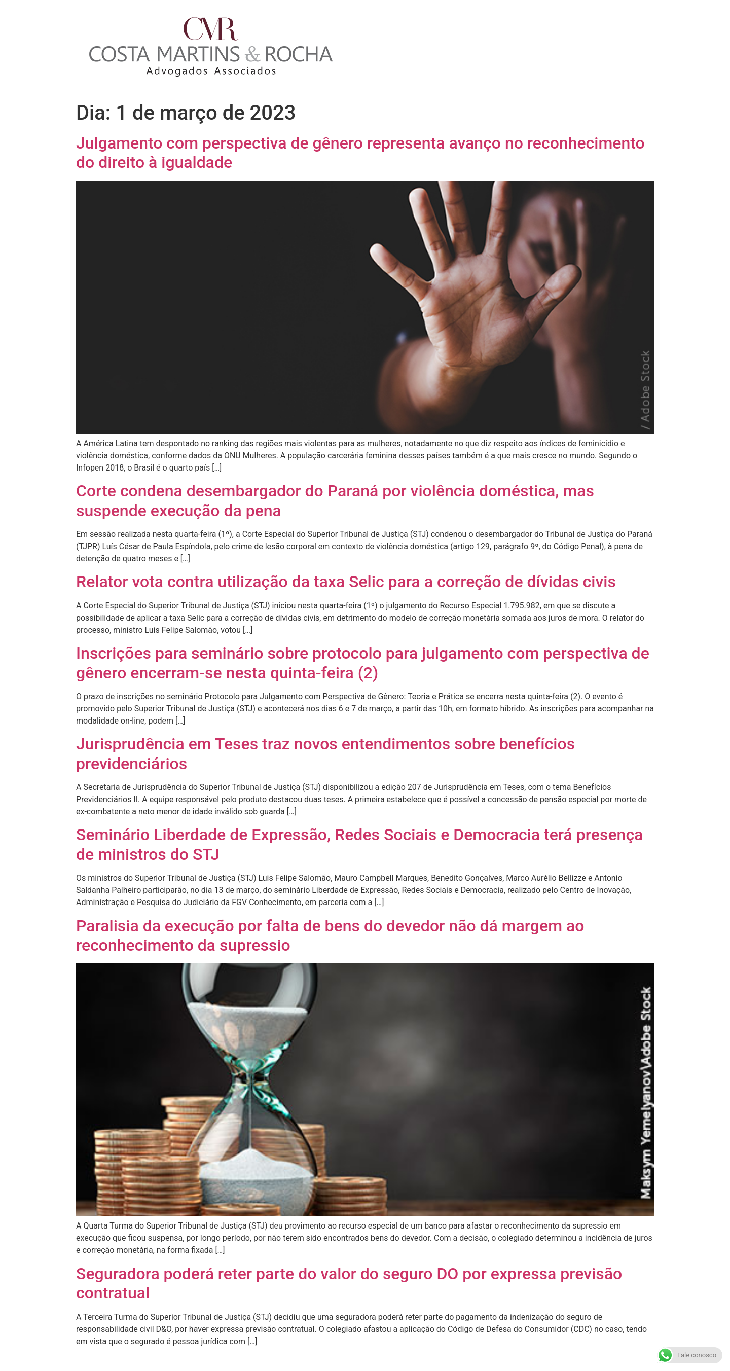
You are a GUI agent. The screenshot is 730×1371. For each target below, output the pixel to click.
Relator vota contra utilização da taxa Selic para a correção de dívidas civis (346, 581)
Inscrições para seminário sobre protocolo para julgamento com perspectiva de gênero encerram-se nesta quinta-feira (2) (362, 662)
